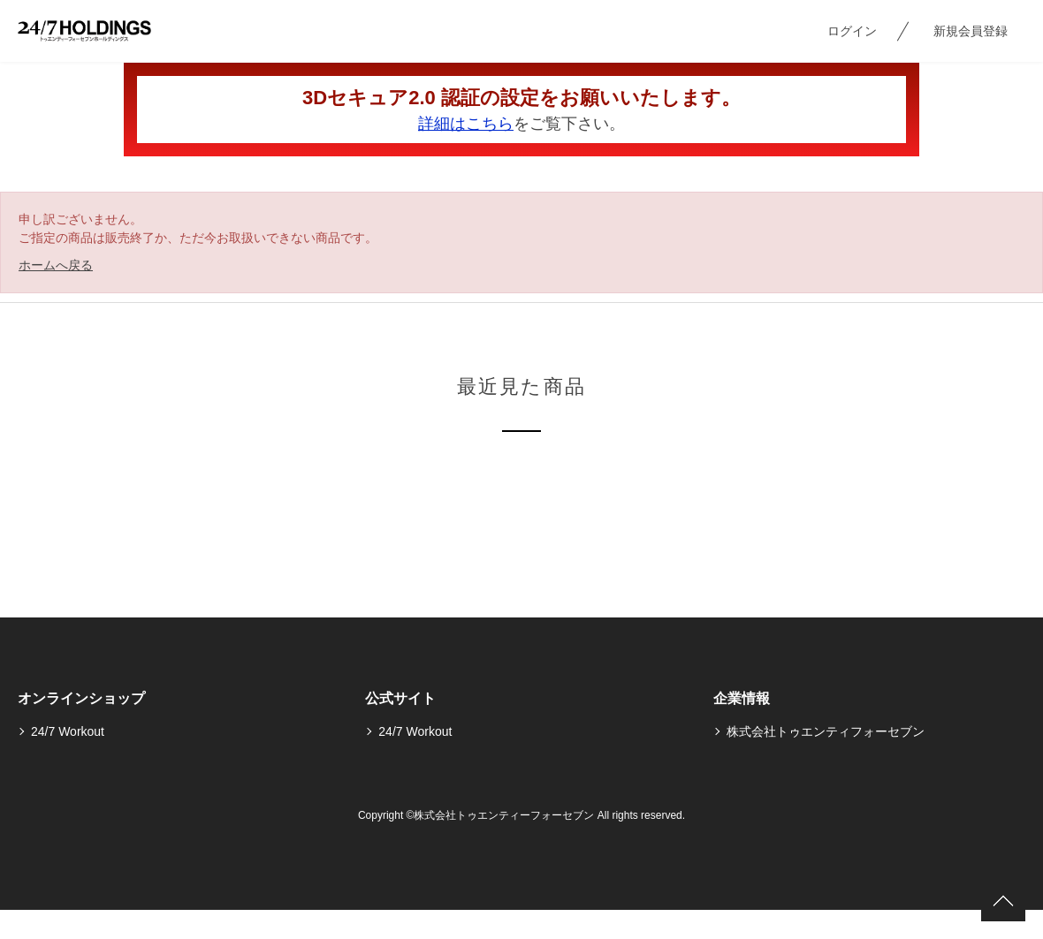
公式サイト (400, 698)
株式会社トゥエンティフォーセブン (826, 731)
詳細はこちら (466, 124)
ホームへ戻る (56, 265)
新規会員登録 (970, 31)
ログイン (852, 31)
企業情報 (741, 698)
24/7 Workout (67, 731)
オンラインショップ (81, 698)
